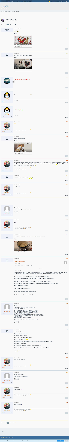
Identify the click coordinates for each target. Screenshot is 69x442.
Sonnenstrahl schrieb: (20, 261)
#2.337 (67, 357)
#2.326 (67, 121)
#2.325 (67, 106)
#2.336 (67, 329)
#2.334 (67, 258)
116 (6, 24)
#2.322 (67, 53)
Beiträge (3, 86)
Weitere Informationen (61, 440)
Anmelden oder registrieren (60, 1)
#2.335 (67, 303)
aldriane (7, 20)
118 (10, 24)
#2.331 (67, 205)
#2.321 (67, 28)
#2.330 (67, 184)
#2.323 (67, 77)
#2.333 (67, 234)
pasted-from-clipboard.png (18, 109)
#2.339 (67, 387)
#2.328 (67, 160)
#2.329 (67, 175)
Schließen (66, 440)
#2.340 (67, 402)
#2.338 (67, 372)
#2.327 (67, 136)
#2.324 (67, 91)
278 (13, 24)
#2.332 (67, 219)
